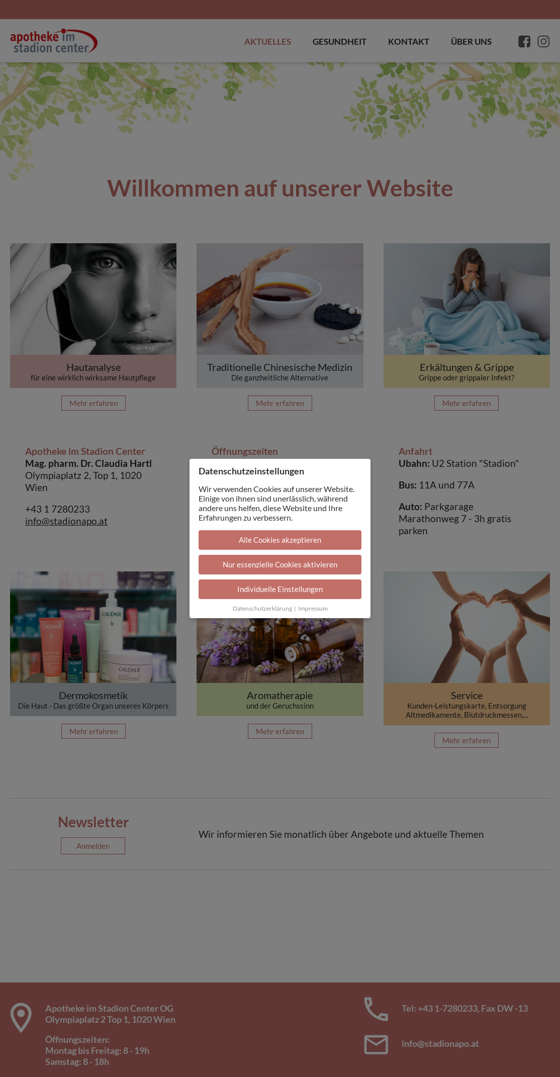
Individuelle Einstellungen (280, 589)
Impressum (313, 608)
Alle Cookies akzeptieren (280, 539)
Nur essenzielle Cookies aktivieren (280, 564)
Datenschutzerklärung (262, 608)
